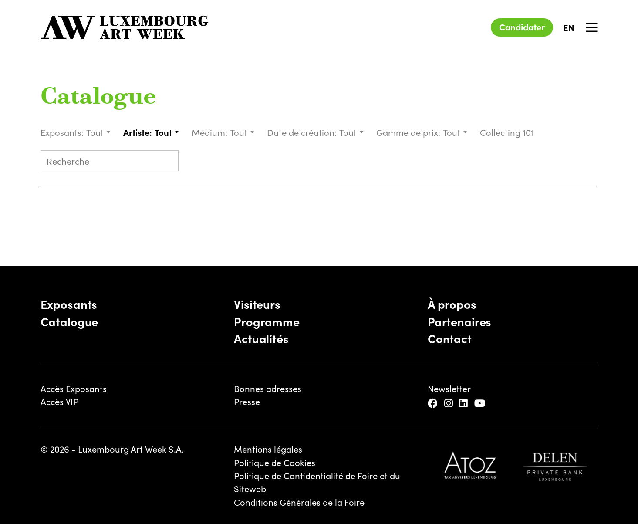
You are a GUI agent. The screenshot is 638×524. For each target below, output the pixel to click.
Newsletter (449, 388)
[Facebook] (434, 402)
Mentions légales (268, 449)
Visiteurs (257, 303)
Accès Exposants (74, 388)
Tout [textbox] (95, 132)
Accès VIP (59, 401)
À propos (452, 303)
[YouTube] (481, 402)
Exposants (69, 303)
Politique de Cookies (274, 462)
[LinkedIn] (464, 402)
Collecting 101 (508, 132)
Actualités (261, 338)
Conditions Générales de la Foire (299, 502)
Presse (247, 401)
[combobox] (98, 132)
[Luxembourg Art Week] (125, 27)
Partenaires (460, 321)
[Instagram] (450, 402)
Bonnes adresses (267, 388)
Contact (450, 338)
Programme (267, 321)
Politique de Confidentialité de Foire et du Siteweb (317, 481)
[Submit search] (167, 162)
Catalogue (98, 98)
